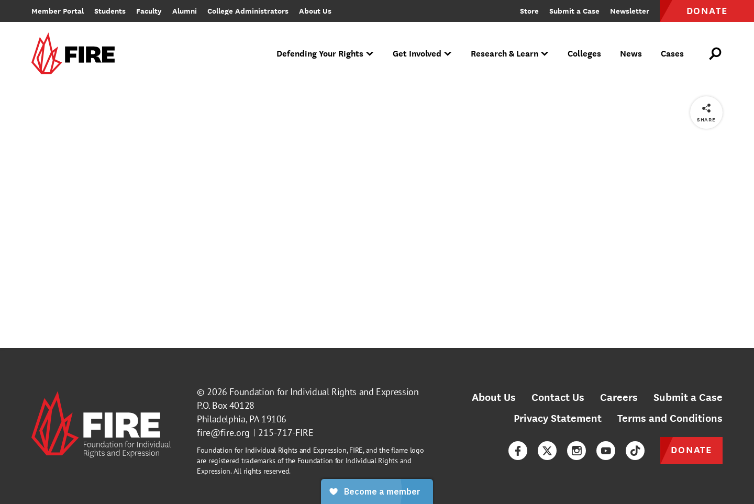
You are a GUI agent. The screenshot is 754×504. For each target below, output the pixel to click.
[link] (76, 54)
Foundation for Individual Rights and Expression (323, 392)
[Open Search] (716, 54)
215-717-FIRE (286, 433)
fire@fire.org (223, 433)
